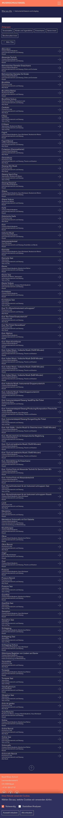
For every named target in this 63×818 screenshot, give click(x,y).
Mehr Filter (8, 41)
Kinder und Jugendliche (23, 30)
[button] (31, 768)
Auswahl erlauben (10, 813)
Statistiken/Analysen (31, 807)
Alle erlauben (27, 813)
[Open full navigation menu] (59, 3)
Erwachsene (39, 30)
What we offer (7, 11)
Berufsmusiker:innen (10, 36)
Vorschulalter (7, 30)
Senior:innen (51, 30)
